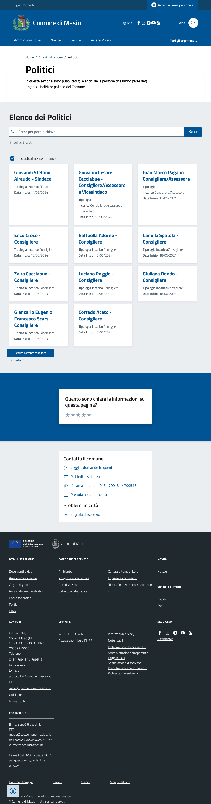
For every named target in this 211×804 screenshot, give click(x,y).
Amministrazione (27, 40)
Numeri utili (17, 701)
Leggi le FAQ (116, 657)
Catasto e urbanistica (73, 591)
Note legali (115, 640)
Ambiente (65, 571)
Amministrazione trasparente (128, 652)
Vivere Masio (101, 40)
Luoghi (161, 599)
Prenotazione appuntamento (127, 668)
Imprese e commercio (122, 578)
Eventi (161, 605)
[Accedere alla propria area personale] (172, 5)
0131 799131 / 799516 (25, 659)
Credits (85, 781)
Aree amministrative (23, 578)
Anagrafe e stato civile (74, 578)
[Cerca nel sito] (191, 23)
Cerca (193, 131)
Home (30, 57)
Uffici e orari (17, 694)
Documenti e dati (20, 571)
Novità (55, 40)
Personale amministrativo (26, 591)
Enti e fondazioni (20, 597)
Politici (13, 604)
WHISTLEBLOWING (72, 633)
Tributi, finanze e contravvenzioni (130, 588)
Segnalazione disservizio (124, 662)
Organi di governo (21, 584)
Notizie (162, 571)
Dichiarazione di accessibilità (127, 646)
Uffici (12, 611)
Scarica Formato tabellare (30, 353)
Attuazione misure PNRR (76, 640)
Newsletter (165, 638)
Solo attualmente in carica (36, 158)
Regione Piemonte (24, 5)
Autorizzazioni (68, 584)
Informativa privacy (121, 633)
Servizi (76, 40)
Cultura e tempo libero (123, 571)
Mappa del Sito (120, 781)
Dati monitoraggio (21, 781)
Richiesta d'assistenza (123, 673)
